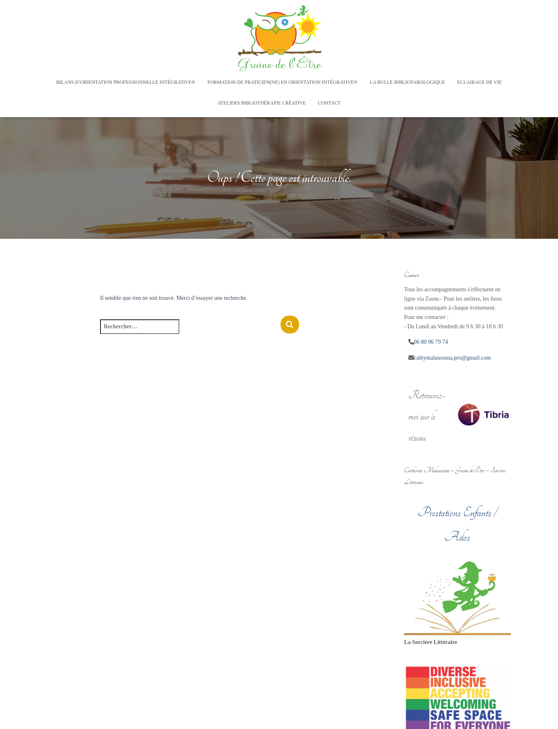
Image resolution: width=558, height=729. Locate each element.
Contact (329, 103)
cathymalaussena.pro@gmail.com (452, 358)
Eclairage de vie (479, 82)
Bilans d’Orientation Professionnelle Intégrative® (125, 82)
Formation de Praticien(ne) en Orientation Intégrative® (282, 82)
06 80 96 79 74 (431, 342)
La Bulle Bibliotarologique (407, 82)
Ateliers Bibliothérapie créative (261, 103)
